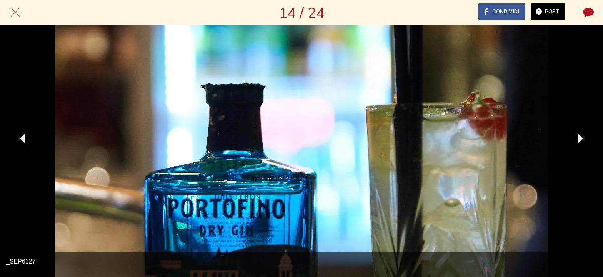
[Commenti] (587, 12)
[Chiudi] (15, 12)
